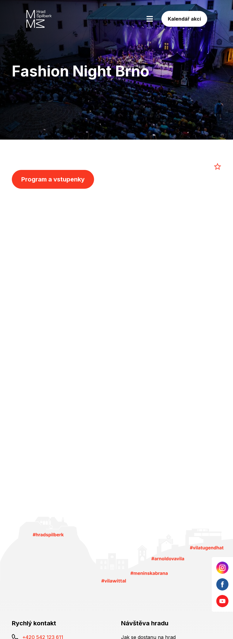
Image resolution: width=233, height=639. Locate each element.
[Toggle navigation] (150, 19)
